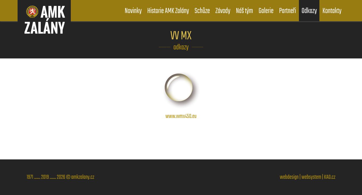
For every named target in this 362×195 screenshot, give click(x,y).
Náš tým (244, 11)
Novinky (133, 11)
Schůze (202, 11)
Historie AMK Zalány (168, 11)
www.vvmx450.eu (181, 112)
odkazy (181, 47)
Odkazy (309, 11)
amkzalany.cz (82, 177)
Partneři (287, 11)
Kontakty (331, 11)
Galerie (265, 11)
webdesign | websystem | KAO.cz (307, 177)
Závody (223, 11)
